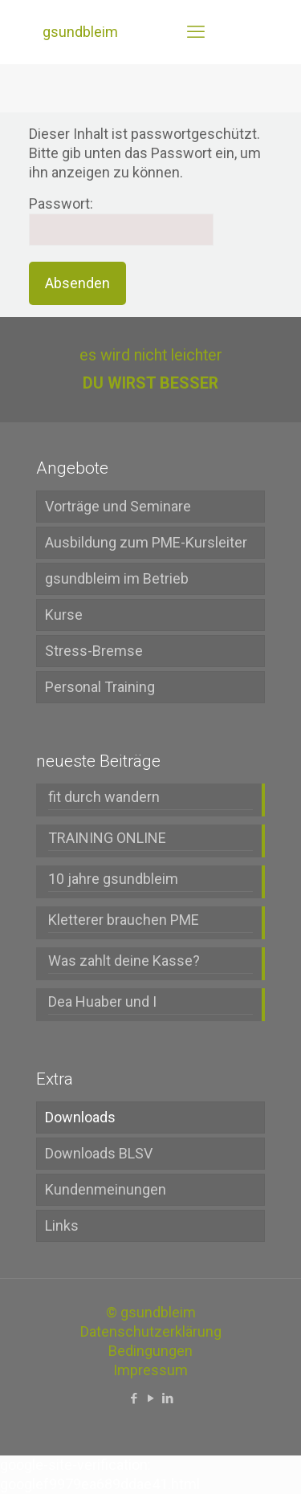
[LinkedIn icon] (167, 1398)
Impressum (150, 1370)
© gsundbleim (151, 1312)
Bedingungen (150, 1350)
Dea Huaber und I (102, 1001)
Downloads (80, 1117)
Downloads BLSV (99, 1153)
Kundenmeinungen (105, 1189)
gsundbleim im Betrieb (117, 578)
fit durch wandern (104, 796)
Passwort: (121, 220)
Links (62, 1225)
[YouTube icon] (150, 1398)
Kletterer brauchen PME (123, 919)
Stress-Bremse (94, 650)
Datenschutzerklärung (151, 1331)
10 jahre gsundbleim (113, 878)
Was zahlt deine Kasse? (124, 960)
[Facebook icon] (134, 1398)
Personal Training (100, 686)
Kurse (64, 614)
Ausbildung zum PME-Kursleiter (146, 542)
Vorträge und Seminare (118, 506)
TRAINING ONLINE (107, 837)
